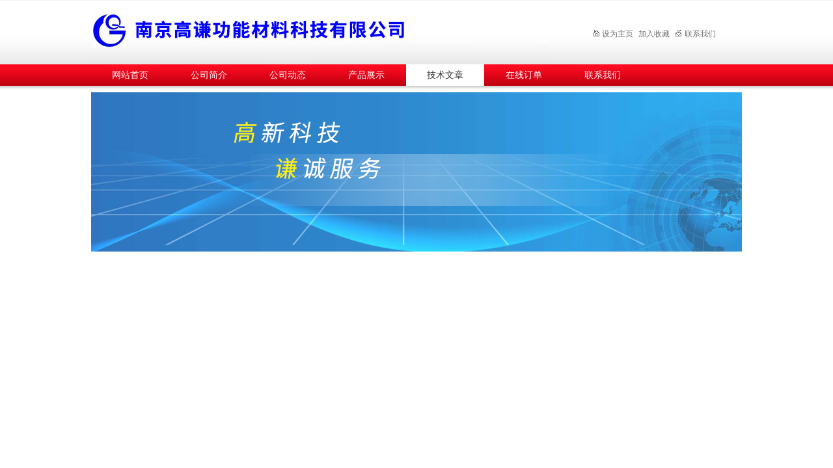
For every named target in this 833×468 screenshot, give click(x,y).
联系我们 (695, 33)
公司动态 (287, 75)
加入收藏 (654, 33)
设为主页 (612, 33)
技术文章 (445, 75)
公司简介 (209, 75)
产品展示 (366, 75)
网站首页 (130, 75)
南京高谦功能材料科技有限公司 (319, 30)
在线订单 (524, 75)
